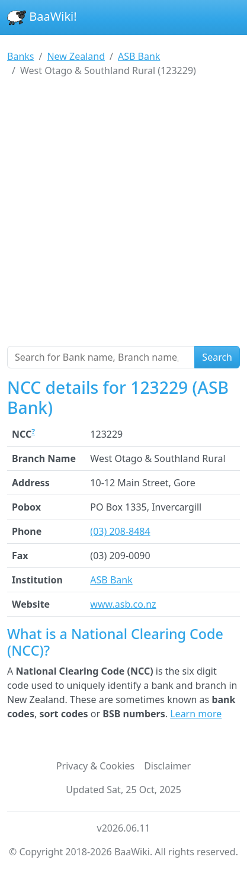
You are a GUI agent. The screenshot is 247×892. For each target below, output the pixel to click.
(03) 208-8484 (120, 531)
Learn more (196, 713)
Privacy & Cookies (95, 765)
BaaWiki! (42, 17)
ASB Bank (111, 579)
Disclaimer (167, 765)
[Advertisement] (123, 216)
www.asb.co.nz (123, 604)
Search (217, 357)
